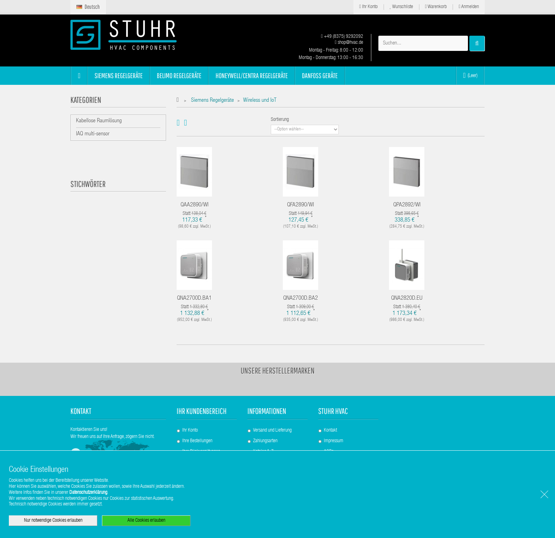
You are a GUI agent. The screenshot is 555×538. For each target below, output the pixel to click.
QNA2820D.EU (407, 299)
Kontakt (330, 430)
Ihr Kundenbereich (202, 411)
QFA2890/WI (300, 205)
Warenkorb (436, 7)
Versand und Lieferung (272, 430)
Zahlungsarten (265, 441)
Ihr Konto (368, 7)
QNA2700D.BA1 (194, 299)
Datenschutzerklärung (88, 492)
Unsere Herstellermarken (278, 370)
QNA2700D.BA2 (300, 299)
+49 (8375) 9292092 (342, 36)
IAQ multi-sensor (92, 134)
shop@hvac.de (349, 42)
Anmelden (469, 7)
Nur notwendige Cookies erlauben (53, 520)
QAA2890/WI (194, 205)
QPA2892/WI (406, 205)
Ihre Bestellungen (197, 441)
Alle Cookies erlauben (146, 520)
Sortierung (280, 119)
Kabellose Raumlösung (99, 121)
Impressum (333, 441)
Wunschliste (401, 7)
